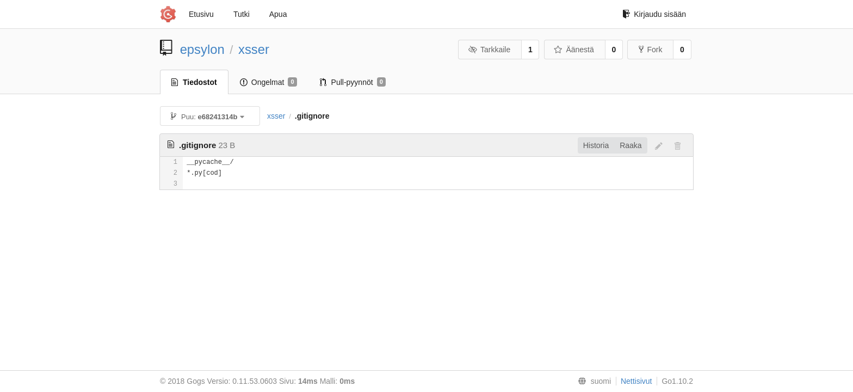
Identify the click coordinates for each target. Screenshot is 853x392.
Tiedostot (194, 82)
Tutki (241, 14)
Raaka (630, 145)
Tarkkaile (489, 49)
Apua (278, 14)
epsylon (202, 49)
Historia (596, 145)
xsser (253, 49)
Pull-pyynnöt (353, 82)
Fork (650, 49)
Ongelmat (268, 82)
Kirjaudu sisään (654, 14)
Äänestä (574, 49)
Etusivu (201, 14)
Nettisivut (636, 381)
